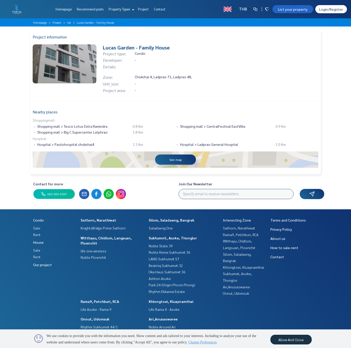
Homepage (64, 9)
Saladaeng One (161, 228)
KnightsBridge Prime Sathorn (103, 228)
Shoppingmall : (44, 120)
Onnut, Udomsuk (95, 319)
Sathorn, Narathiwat (98, 220)
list (69, 22)
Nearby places (45, 111)
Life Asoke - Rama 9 (96, 309)
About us (277, 238)
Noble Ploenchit (93, 257)
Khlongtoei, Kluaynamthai (171, 301)
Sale (36, 228)
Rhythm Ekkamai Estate (167, 291)
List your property (293, 9)
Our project (42, 264)
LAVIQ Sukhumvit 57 (164, 258)
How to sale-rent (284, 247)
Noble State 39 (161, 245)
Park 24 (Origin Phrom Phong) (172, 284)
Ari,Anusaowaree (163, 319)
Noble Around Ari (162, 327)
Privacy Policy (281, 229)
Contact (160, 9)
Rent (37, 234)
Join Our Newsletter (195, 184)
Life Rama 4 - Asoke (164, 309)
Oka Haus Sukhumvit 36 (167, 271)
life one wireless (93, 251)
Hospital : (40, 138)
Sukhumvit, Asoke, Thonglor (173, 238)
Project (143, 9)
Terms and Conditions (288, 220)
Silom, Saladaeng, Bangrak (171, 220)
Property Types (121, 9)
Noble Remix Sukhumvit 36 (169, 252)
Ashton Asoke (160, 278)
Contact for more (48, 184)
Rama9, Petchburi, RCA (100, 301)
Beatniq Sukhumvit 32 (166, 265)
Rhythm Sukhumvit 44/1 (99, 327)
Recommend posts (90, 9)
